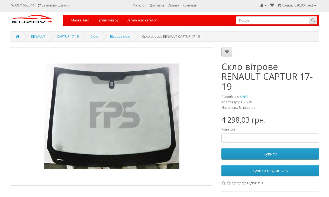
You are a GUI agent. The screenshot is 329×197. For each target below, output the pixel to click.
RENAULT (38, 36)
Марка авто (80, 20)
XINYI (244, 96)
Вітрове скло (120, 36)
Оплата (173, 5)
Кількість (228, 129)
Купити (270, 154)
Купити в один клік (270, 170)
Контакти (190, 5)
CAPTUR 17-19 (68, 36)
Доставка (156, 5)
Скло (94, 36)
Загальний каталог (142, 20)
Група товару (108, 20)
